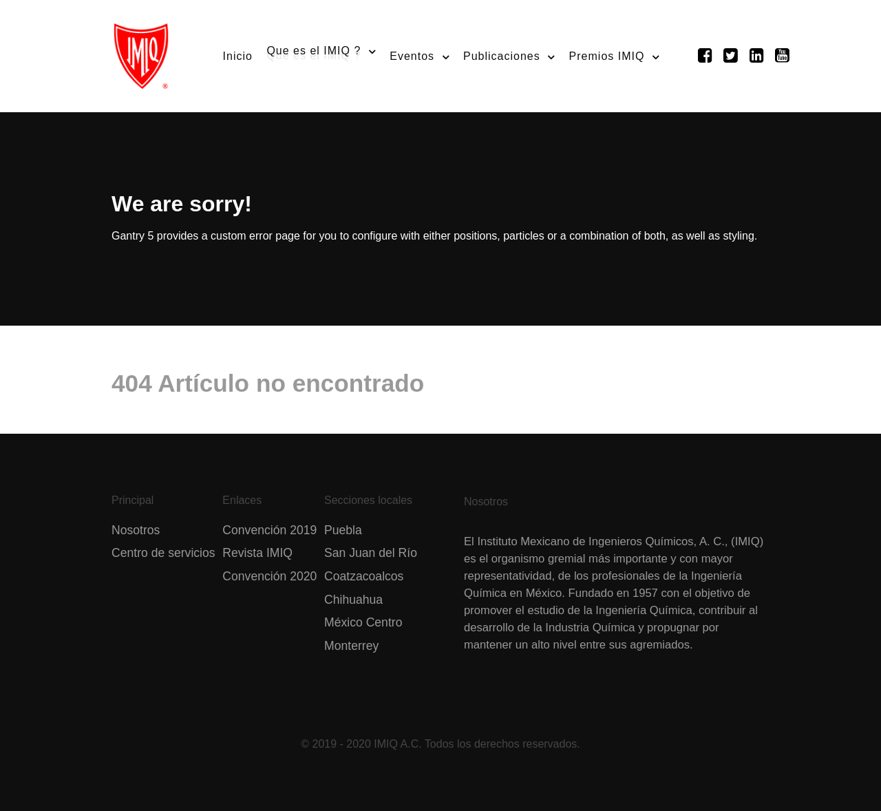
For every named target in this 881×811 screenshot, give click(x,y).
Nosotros (136, 530)
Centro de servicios (163, 553)
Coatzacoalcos (363, 576)
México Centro (363, 622)
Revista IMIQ (257, 553)
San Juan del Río (370, 553)
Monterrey (351, 646)
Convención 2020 (269, 576)
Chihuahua (353, 600)
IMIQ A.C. (397, 744)
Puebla (343, 530)
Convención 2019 (269, 530)
